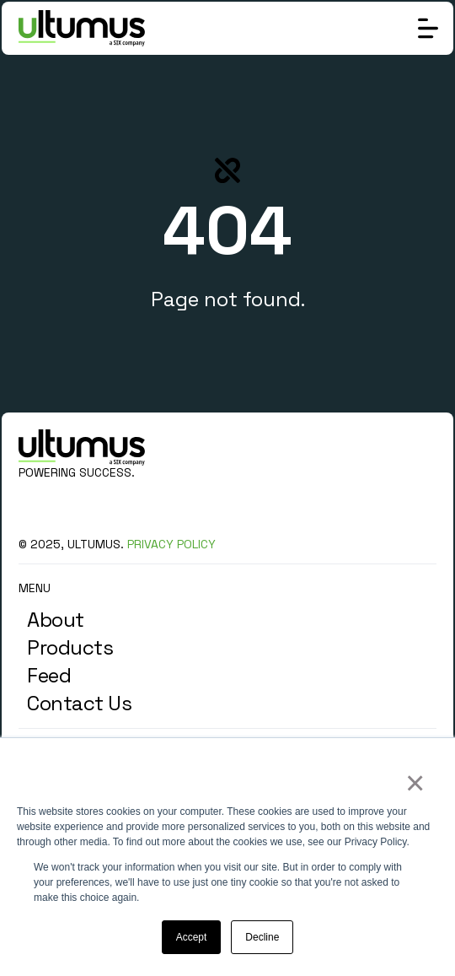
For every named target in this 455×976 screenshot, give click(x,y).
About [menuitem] (55, 620)
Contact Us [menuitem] (79, 703)
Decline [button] (262, 937)
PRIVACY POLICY (171, 544)
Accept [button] (191, 937)
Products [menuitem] (70, 647)
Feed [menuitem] (49, 675)
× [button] (414, 782)
